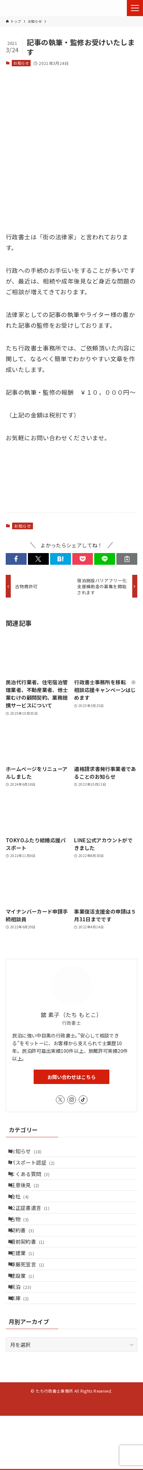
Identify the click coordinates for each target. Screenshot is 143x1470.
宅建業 (27, 1289)
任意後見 (29, 1198)
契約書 (27, 1259)
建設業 (27, 1320)
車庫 (24, 1350)
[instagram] (71, 1099)
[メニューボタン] (135, 8)
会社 (24, 1213)
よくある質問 (34, 1183)
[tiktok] (83, 1099)
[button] (16, 559)
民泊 (25, 1335)
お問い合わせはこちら (71, 1076)
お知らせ (21, 63)
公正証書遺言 (34, 1228)
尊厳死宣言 (32, 1304)
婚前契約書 (32, 1274)
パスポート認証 (37, 1168)
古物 (24, 1244)
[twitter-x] (60, 1099)
